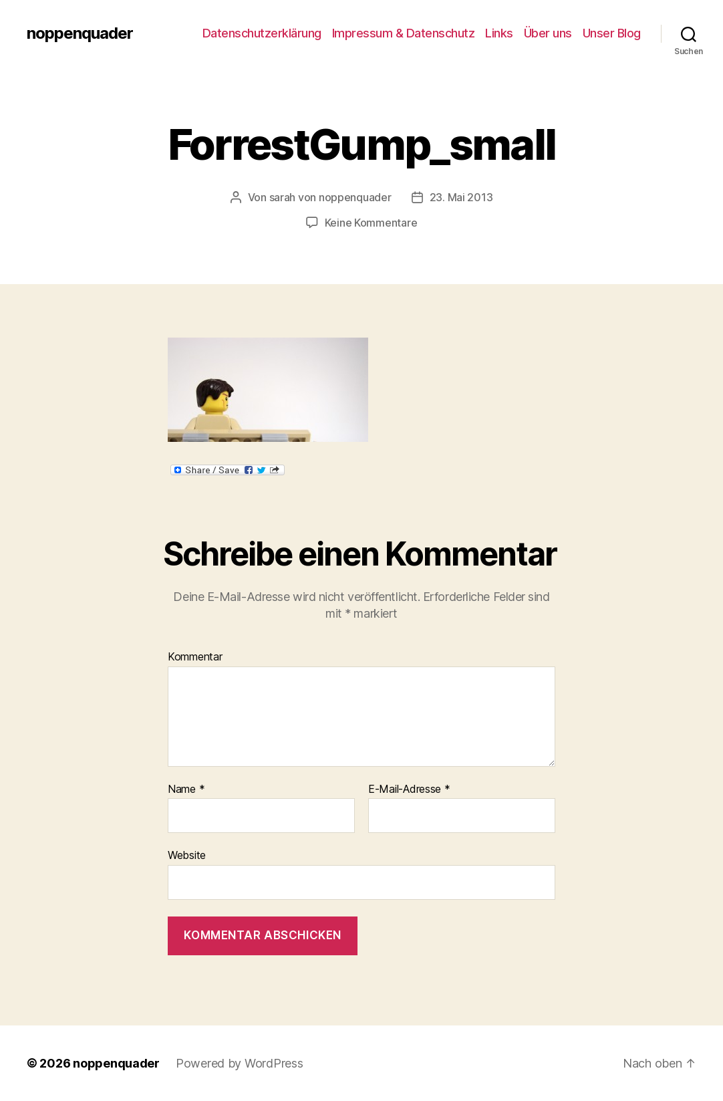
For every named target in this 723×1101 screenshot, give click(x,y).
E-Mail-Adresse (409, 789)
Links (499, 33)
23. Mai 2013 (461, 197)
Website (187, 855)
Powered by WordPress (239, 1063)
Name (186, 789)
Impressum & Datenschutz (403, 33)
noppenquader (80, 33)
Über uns (548, 33)
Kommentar (195, 657)
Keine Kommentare (371, 222)
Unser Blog (612, 33)
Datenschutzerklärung (261, 33)
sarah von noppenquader (330, 197)
